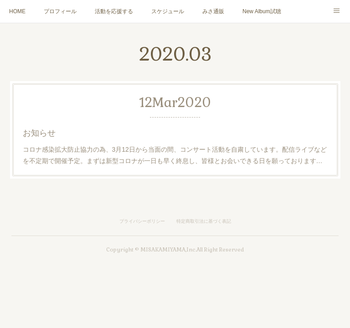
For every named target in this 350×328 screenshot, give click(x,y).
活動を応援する (114, 11)
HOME (17, 11)
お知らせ (39, 133)
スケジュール (167, 11)
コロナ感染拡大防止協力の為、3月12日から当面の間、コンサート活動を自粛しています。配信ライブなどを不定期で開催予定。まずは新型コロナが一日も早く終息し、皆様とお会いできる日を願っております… (175, 155)
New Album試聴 (261, 11)
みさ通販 (213, 11)
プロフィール (60, 11)
